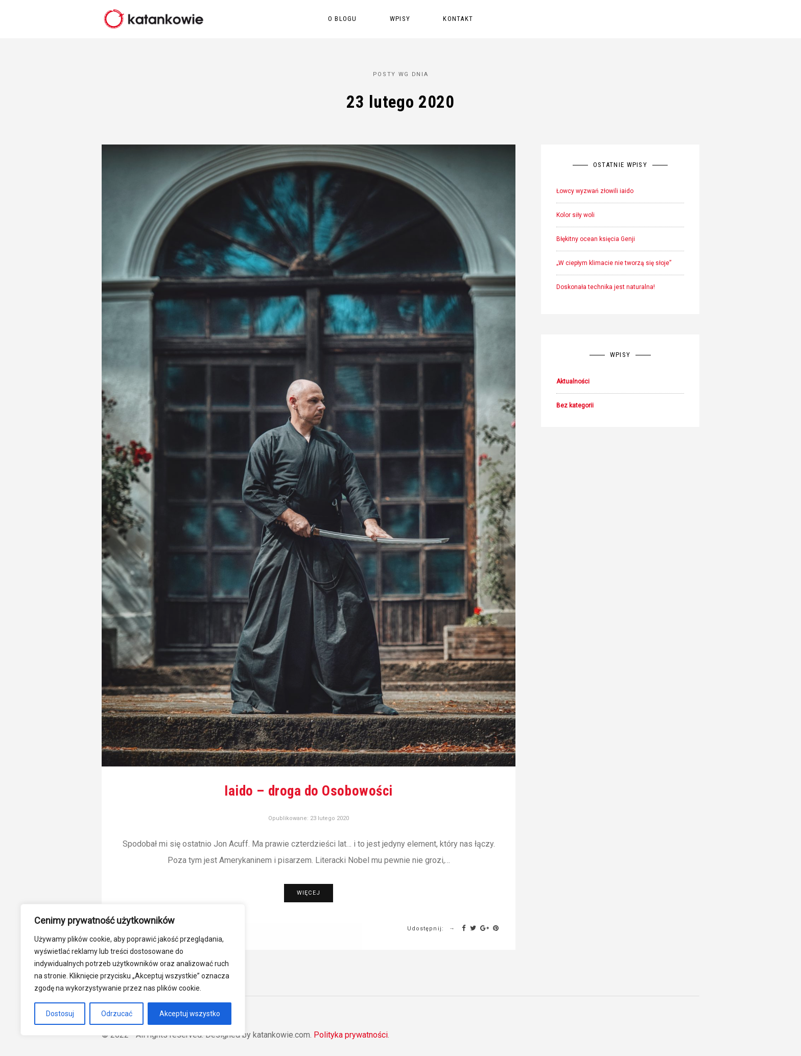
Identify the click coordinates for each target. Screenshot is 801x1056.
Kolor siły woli (575, 215)
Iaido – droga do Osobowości (308, 791)
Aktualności (573, 381)
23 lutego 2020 (329, 818)
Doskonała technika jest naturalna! (605, 287)
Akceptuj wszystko (189, 1014)
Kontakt (458, 18)
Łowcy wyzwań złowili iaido (594, 191)
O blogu (342, 18)
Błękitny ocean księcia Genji (595, 239)
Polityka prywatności (351, 1035)
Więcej (308, 893)
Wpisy (400, 18)
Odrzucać (116, 1014)
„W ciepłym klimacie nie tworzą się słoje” (613, 263)
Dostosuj (60, 1014)
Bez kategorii (575, 405)
